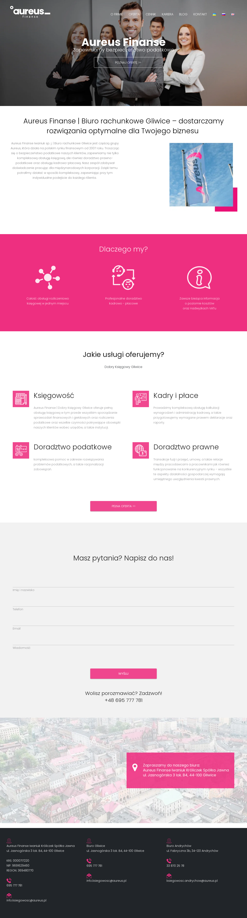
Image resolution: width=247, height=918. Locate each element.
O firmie (117, 14)
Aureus (16, 148)
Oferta (134, 14)
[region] (123, 53)
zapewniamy (96, 153)
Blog (183, 14)
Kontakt (200, 14)
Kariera (167, 14)
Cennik (151, 14)
